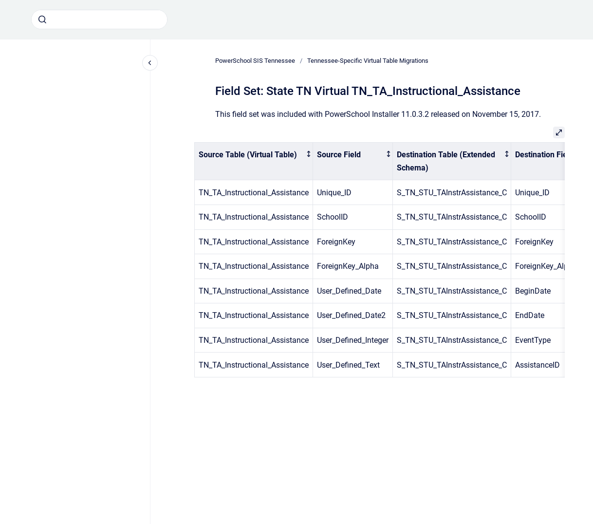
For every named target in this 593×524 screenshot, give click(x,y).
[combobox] (99, 19)
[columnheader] (254, 161)
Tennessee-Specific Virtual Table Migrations (367, 60)
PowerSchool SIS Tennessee (255, 60)
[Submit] (42, 19)
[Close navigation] (150, 63)
